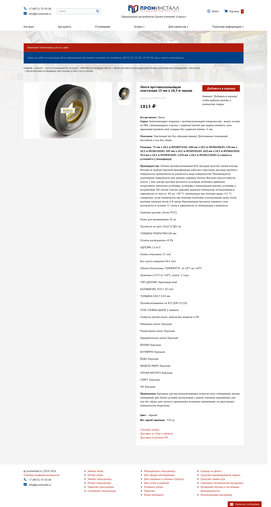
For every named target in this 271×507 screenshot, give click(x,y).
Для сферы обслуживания (161, 474)
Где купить (66, 26)
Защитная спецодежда (102, 486)
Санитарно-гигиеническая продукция (223, 482)
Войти (217, 11)
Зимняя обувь (97, 471)
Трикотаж (151, 490)
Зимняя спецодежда (101, 478)
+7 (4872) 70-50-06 (42, 8)
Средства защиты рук (214, 478)
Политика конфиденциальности (43, 474)
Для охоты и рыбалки (158, 482)
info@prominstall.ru (42, 13)
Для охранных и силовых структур (166, 478)
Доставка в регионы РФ (156, 437)
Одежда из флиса (212, 471)
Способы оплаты (151, 429)
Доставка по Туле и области (158, 433)
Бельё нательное (155, 494)
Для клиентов (179, 26)
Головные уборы (155, 486)
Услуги (140, 26)
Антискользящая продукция (218, 494)
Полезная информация (228, 26)
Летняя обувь (97, 474)
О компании (104, 26)
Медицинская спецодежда (161, 471)
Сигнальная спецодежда (103, 490)
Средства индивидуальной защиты (222, 474)
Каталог (30, 26)
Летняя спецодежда (101, 482)
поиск (64, 11)
